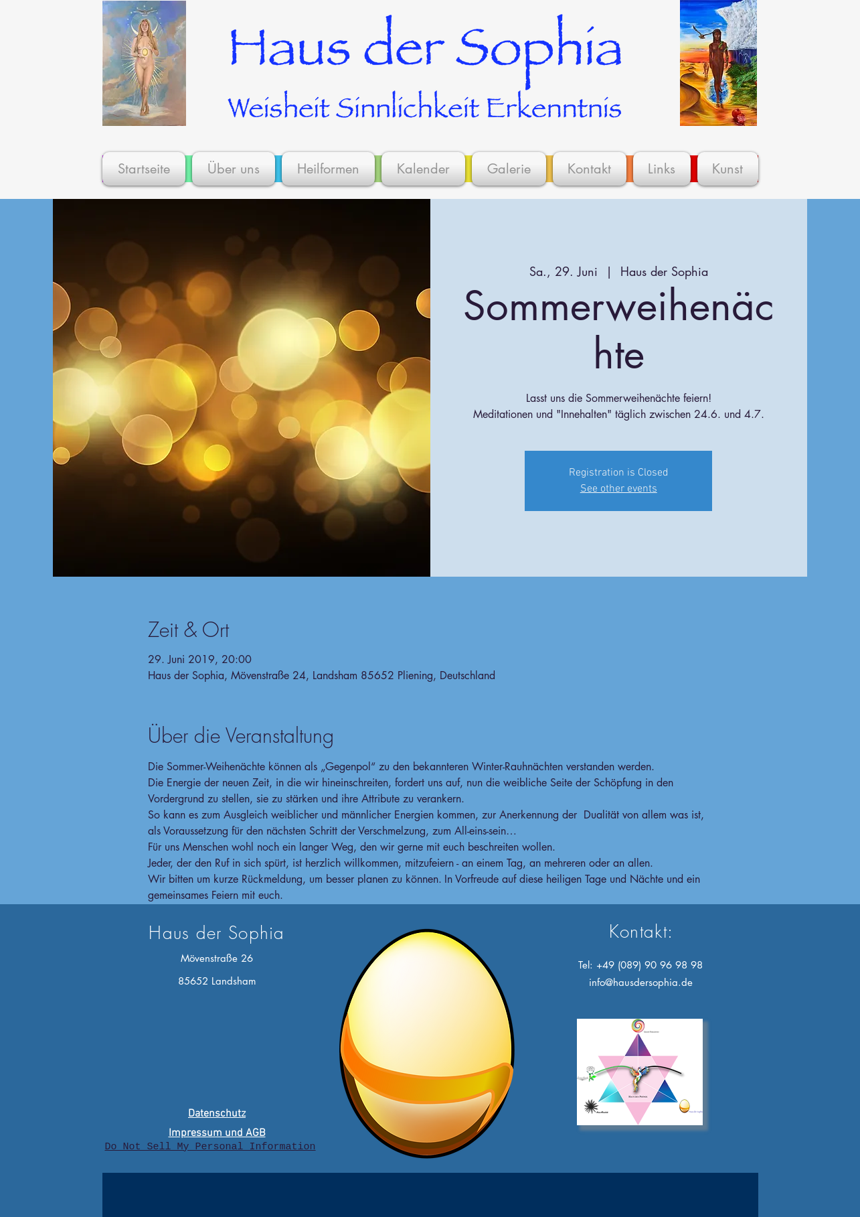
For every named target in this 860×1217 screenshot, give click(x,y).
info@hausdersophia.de (641, 982)
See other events (618, 489)
